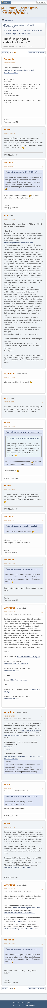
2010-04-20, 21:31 (9, 166)
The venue (8, 747)
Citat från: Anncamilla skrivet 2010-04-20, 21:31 (23, 432)
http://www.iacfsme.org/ (30, 730)
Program (7, 749)
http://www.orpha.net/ (19, 680)
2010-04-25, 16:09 (9, 827)
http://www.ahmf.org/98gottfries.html (17, 867)
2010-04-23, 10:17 (9, 520)
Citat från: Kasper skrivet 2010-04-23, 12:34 (22, 796)
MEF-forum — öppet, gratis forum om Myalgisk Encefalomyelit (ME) (19, 10)
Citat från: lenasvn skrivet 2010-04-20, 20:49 (22, 172)
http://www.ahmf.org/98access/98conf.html (19, 912)
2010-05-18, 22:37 (9, 943)
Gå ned (5, 52)
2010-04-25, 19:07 (9, 889)
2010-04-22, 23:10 (9, 426)
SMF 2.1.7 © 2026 (17, 1005)
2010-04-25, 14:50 (9, 716)
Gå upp (5, 988)
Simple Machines (29, 1005)
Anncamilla (9, 59)
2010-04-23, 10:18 (9, 563)
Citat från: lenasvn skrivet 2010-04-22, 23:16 (22, 569)
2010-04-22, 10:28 (9, 219)
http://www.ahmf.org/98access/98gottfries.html (21, 929)
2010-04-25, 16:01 (9, 788)
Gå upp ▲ (31, 1003)
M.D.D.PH (18, 922)
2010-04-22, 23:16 (9, 489)
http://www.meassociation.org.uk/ (16, 664)
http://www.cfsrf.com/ (11, 671)
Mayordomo (9, 373)
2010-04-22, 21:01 (9, 402)
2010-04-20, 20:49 (9, 133)
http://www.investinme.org (13, 735)
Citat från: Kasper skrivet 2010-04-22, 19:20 (22, 526)
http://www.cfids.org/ (11, 699)
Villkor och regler (22, 1003)
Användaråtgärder (36, 52)
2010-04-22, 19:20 (9, 377)
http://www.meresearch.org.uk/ (28, 657)
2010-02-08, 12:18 (9, 63)
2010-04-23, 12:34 (9, 611)
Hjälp (14, 1003)
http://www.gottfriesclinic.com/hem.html (18, 243)
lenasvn (7, 129)
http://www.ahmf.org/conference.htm (26, 908)
